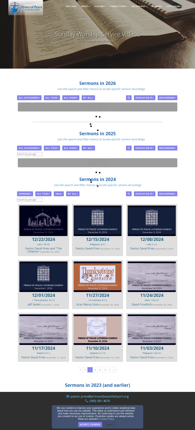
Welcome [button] (71, 6)
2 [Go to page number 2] (95, 369)
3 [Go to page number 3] (100, 369)
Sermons (25, 193)
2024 (58, 193)
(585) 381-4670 (99, 401)
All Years (71, 97)
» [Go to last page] (114, 369)
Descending (167, 97)
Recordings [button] (139, 6)
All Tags (52, 97)
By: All (88, 97)
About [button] (85, 6)
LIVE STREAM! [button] (174, 6)
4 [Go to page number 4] (105, 369)
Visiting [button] (99, 6)
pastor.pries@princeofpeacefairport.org (100, 396)
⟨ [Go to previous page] (85, 369)
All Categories (29, 97)
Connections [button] (118, 6)
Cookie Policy (106, 419)
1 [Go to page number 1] (90, 369)
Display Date (145, 97)
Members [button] (157, 6)
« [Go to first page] (80, 369)
